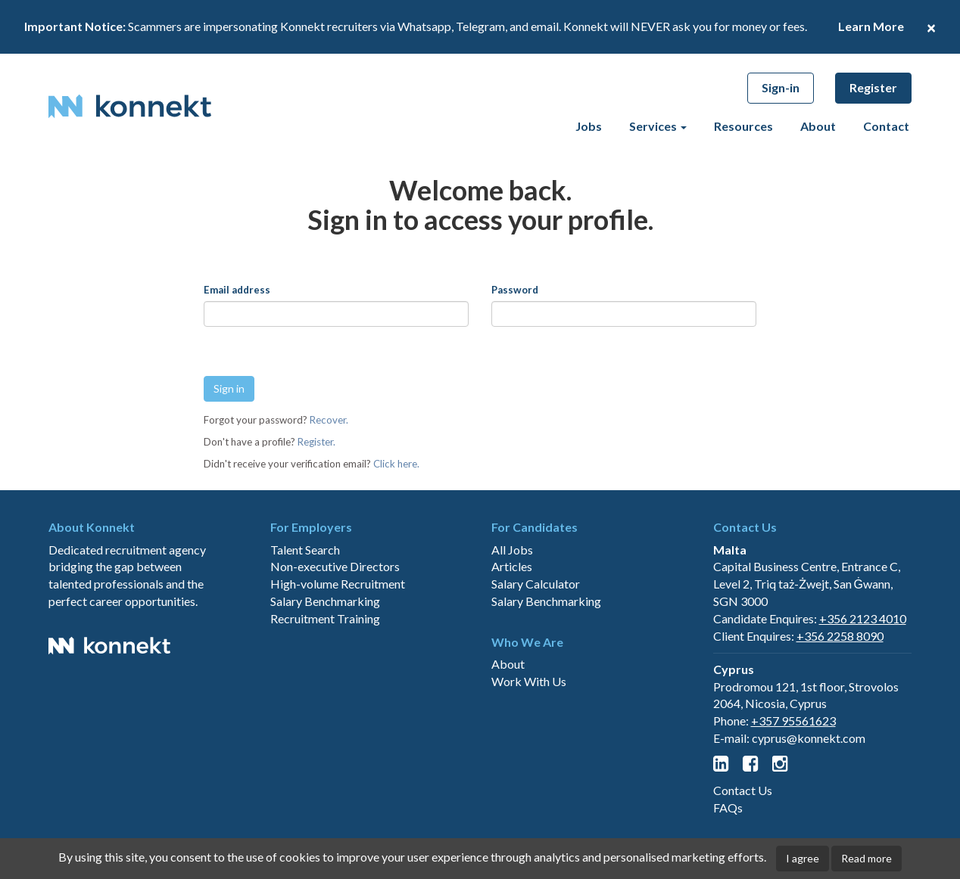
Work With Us (528, 735)
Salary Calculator (535, 637)
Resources (743, 126)
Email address (237, 290)
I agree (802, 858)
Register (873, 87)
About (818, 126)
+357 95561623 (793, 774)
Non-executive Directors (335, 620)
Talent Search (305, 602)
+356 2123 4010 (862, 672)
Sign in (229, 388)
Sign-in (780, 87)
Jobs (588, 126)
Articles (511, 620)
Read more (866, 858)
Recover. (329, 420)
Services (658, 126)
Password (514, 290)
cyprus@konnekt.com (808, 791)
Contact (886, 126)
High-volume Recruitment (337, 637)
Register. (316, 442)
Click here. (396, 464)
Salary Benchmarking (325, 655)
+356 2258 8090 (840, 689)
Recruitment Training (325, 672)
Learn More (871, 26)
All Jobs (512, 602)
